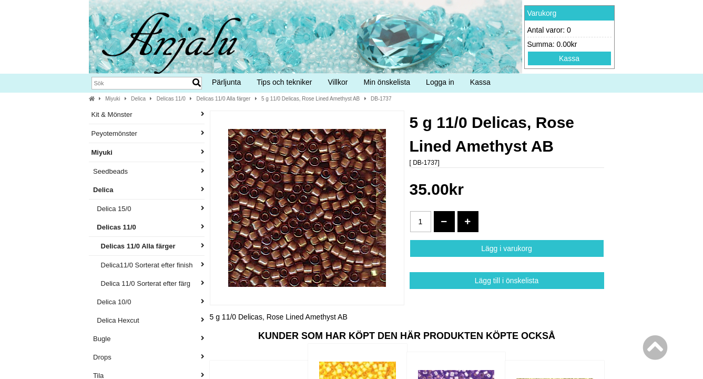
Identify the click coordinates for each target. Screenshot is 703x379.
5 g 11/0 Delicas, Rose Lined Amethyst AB (310, 99)
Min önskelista (386, 82)
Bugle (148, 339)
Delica (138, 99)
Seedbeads (148, 171)
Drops (148, 357)
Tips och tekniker (284, 82)
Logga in (440, 82)
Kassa (569, 58)
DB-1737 (381, 99)
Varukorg (542, 13)
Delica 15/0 (148, 209)
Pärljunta (226, 82)
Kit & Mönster (148, 114)
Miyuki (112, 99)
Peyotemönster (148, 133)
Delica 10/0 (148, 302)
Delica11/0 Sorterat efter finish (148, 265)
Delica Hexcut (148, 320)
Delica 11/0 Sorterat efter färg (148, 283)
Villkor (338, 82)
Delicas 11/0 (171, 99)
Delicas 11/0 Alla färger (223, 99)
